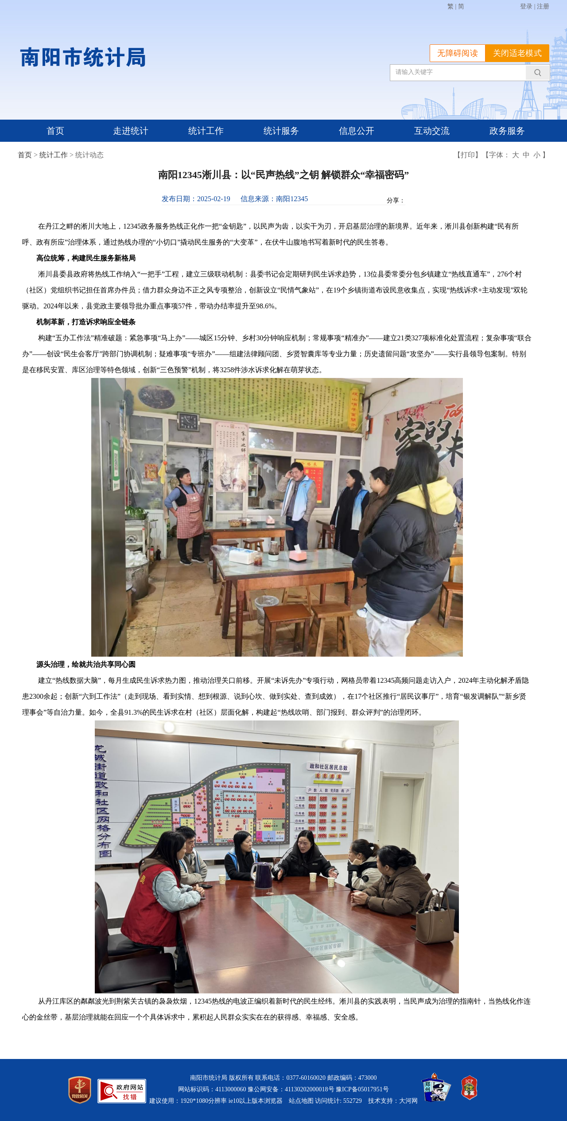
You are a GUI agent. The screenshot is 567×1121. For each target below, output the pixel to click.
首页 (55, 131)
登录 (526, 6)
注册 (543, 6)
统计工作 (206, 131)
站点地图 (301, 1101)
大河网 (408, 1101)
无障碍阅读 (457, 53)
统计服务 (281, 131)
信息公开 (356, 131)
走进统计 (130, 131)
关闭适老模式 (517, 53)
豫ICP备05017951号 (362, 1089)
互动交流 (432, 131)
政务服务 (507, 131)
